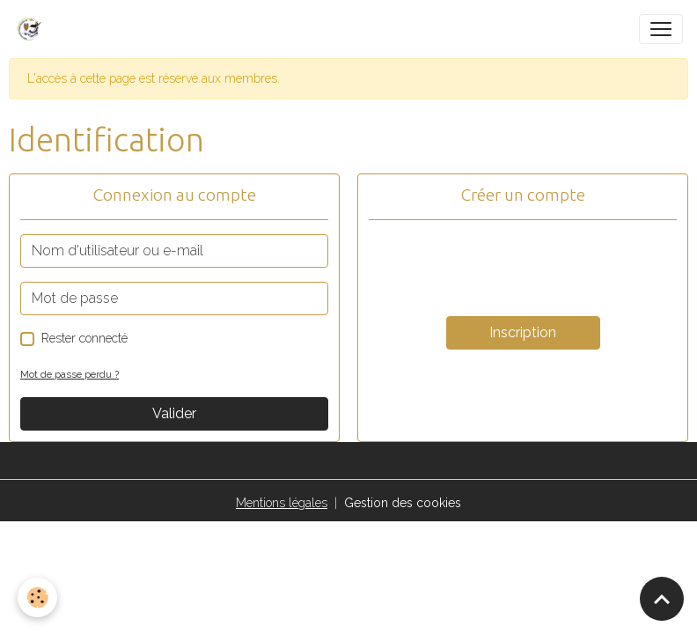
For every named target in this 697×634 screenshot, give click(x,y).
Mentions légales (281, 503)
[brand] (32, 29)
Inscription (522, 332)
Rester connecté (84, 338)
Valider (174, 413)
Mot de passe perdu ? (69, 374)
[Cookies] (37, 597)
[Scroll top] (662, 599)
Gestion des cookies (402, 503)
